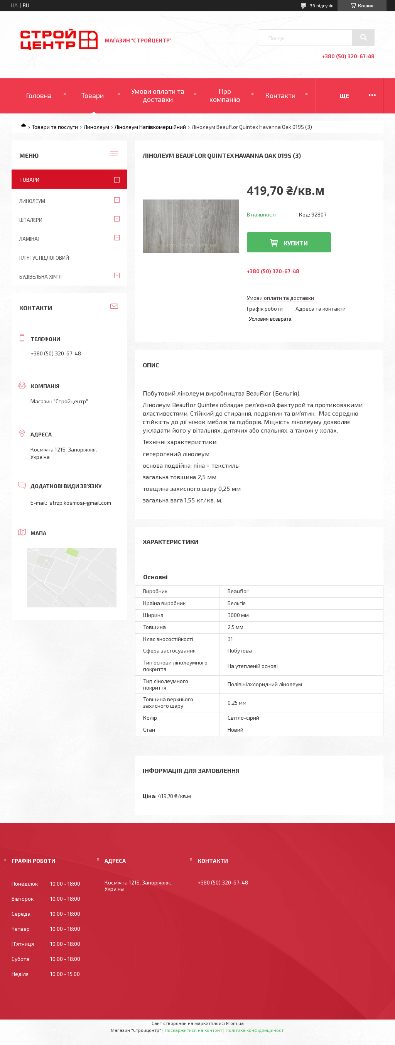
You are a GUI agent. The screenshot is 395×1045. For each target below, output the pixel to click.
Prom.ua (235, 1023)
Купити (296, 243)
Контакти (280, 95)
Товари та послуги (55, 126)
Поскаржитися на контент (193, 1030)
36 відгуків (322, 5)
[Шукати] (363, 37)
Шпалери (30, 220)
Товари (92, 95)
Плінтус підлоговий (44, 258)
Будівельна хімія (40, 277)
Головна (39, 95)
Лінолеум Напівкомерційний (150, 126)
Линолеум (96, 126)
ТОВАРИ (29, 179)
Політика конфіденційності (255, 1030)
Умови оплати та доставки (157, 95)
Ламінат (29, 239)
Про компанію (224, 95)
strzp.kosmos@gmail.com (80, 502)
